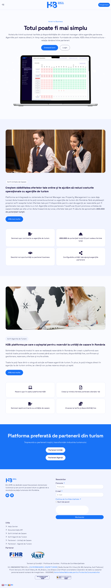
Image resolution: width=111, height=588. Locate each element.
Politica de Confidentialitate (67, 499)
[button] (3, 4)
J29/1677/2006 (51, 567)
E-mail (58, 491)
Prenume (59, 483)
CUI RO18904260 (36, 567)
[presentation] (72, 510)
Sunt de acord (63, 502)
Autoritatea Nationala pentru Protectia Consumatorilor (77, 572)
